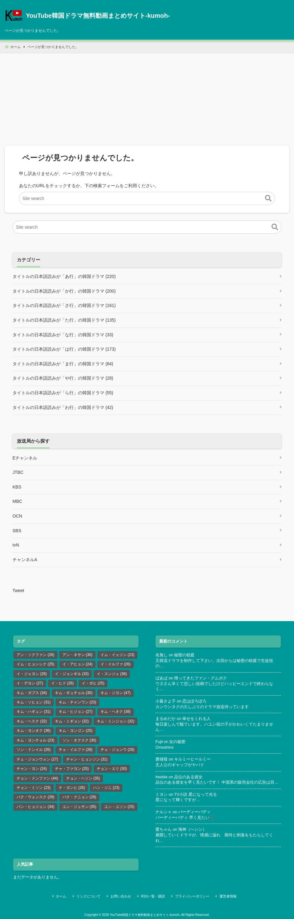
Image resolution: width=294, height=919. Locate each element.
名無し (161, 655)
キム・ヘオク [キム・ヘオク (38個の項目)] (115, 711)
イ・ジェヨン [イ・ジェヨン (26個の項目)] (32, 674)
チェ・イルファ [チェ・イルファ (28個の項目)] (76, 749)
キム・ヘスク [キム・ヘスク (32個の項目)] (32, 721)
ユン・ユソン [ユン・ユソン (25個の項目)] (119, 807)
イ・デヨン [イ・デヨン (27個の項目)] (30, 683)
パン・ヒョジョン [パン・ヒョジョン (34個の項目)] (35, 807)
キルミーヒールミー (192, 759)
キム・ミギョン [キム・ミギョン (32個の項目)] (72, 721)
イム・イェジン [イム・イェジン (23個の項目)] (117, 655)
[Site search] (147, 198)
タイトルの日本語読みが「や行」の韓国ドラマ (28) (62, 378)
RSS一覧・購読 (153, 895)
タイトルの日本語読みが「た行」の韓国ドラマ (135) (64, 320)
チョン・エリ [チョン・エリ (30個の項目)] (112, 768)
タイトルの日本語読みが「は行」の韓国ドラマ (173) (64, 349)
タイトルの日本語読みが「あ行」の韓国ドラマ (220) (64, 276)
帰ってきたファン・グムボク (200, 678)
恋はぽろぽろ (194, 701)
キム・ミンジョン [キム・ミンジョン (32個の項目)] (116, 721)
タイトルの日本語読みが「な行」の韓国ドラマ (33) (62, 334)
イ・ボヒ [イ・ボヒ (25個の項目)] (93, 683)
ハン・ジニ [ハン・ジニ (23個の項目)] (106, 787)
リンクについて (96, 895)
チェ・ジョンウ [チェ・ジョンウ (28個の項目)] (117, 749)
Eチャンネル (24, 457)
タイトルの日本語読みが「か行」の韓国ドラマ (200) (64, 291)
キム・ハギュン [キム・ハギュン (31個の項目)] (34, 711)
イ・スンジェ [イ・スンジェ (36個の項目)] (112, 674)
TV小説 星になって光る (195, 794)
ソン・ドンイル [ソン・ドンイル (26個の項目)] (34, 749)
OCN (17, 515)
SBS (16, 530)
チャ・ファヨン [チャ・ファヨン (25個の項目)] (72, 768)
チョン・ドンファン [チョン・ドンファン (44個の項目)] (37, 778)
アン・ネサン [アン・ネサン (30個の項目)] (77, 655)
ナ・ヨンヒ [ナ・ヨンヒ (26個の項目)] (72, 787)
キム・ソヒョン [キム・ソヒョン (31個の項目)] (34, 702)
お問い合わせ (125, 895)
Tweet (18, 590)
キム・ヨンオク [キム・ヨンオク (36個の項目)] (34, 730)
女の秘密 (177, 742)
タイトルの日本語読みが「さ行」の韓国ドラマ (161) (64, 305)
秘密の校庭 (184, 655)
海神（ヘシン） (192, 829)
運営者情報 (221, 895)
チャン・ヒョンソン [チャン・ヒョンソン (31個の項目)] (87, 759)
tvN (15, 544)
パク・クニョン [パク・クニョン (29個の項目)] (79, 797)
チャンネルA (24, 559)
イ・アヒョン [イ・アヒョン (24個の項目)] (77, 664)
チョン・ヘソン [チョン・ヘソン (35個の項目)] (83, 778)
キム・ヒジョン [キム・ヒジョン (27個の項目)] (76, 711)
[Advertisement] (147, 97)
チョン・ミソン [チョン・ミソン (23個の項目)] (34, 787)
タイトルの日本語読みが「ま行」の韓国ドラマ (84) (62, 363)
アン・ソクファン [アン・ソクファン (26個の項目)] (35, 655)
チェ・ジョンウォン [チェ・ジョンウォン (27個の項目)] (37, 759)
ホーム (73, 895)
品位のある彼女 (188, 777)
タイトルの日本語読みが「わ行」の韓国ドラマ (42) (62, 407)
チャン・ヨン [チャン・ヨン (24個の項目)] (32, 768)
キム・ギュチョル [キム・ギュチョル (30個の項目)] (74, 693)
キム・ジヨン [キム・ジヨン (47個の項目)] (115, 693)
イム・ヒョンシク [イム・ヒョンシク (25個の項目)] (35, 664)
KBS (16, 486)
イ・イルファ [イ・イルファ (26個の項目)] (115, 664)
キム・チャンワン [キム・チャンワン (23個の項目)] (77, 702)
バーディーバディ (194, 812)
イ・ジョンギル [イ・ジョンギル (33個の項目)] (72, 674)
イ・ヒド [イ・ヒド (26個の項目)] (62, 683)
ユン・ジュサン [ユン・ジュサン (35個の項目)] (79, 807)
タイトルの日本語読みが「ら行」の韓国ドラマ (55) (62, 392)
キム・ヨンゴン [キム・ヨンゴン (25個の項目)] (76, 730)
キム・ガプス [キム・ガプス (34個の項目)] (32, 693)
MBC (17, 501)
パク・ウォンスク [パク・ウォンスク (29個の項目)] (35, 797)
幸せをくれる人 (196, 719)
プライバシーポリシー (189, 895)
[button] (268, 198)
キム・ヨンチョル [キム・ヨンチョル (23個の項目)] (35, 740)
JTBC (17, 472)
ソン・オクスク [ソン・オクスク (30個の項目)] (79, 740)
